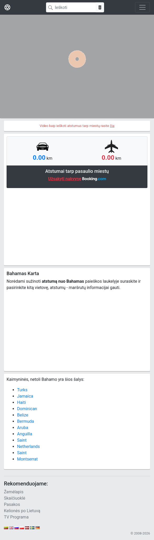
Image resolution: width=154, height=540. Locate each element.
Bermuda (25, 421)
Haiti (21, 402)
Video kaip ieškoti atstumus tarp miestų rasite (77, 126)
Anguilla (24, 433)
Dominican (27, 408)
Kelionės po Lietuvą (22, 510)
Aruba (22, 427)
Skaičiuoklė (14, 498)
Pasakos (12, 504)
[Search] (71, 7)
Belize (22, 415)
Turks (22, 389)
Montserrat (27, 459)
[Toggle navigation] (142, 7)
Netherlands (28, 446)
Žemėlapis (13, 491)
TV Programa (16, 517)
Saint (22, 440)
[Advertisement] (77, 226)
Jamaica (25, 396)
